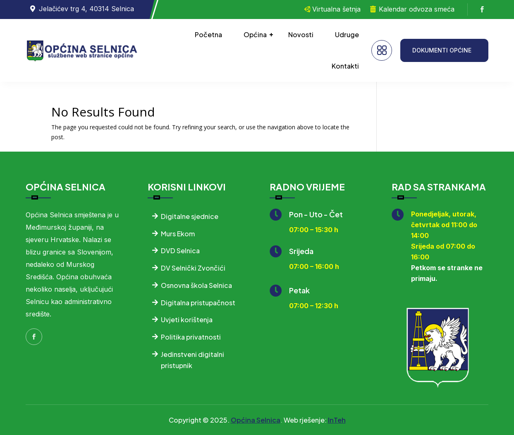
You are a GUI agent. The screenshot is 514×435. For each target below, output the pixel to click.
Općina (255, 34)
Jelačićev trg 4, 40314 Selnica (86, 9)
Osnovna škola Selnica (196, 285)
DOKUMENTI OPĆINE (441, 50)
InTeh (337, 420)
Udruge (347, 34)
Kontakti (345, 66)
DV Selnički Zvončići (193, 268)
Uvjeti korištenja (187, 319)
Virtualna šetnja (336, 9)
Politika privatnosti (191, 337)
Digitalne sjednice (189, 216)
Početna (208, 34)
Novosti (300, 34)
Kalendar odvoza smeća (416, 9)
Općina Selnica (255, 420)
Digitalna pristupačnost (198, 302)
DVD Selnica (180, 250)
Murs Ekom (178, 233)
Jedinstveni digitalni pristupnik (192, 360)
